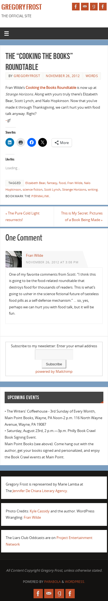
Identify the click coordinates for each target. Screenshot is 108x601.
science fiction (33, 189)
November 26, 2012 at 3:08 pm (52, 262)
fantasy (52, 183)
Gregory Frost (21, 7)
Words (92, 76)
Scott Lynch (52, 189)
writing (93, 189)
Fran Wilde (74, 183)
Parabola (52, 581)
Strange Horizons (74, 189)
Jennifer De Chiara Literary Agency (40, 491)
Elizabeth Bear (35, 183)
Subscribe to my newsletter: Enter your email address (54, 346)
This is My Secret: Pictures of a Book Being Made (82, 216)
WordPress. (75, 581)
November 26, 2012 (63, 76)
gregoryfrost (27, 76)
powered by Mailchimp (54, 371)
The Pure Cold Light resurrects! (22, 216)
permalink (40, 196)
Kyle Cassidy (40, 511)
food (62, 183)
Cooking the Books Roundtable (51, 87)
